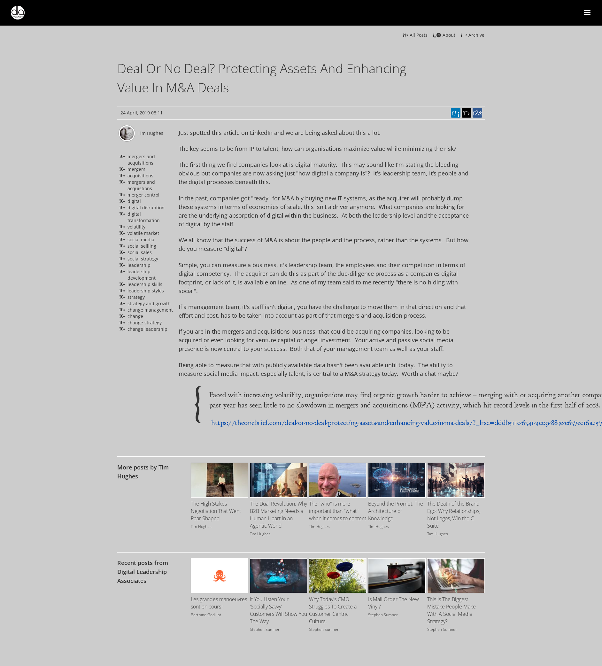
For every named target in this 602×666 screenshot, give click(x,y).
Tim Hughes (150, 133)
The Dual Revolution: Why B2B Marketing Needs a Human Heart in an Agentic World (278, 514)
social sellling (141, 246)
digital (134, 201)
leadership (138, 265)
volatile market (143, 233)
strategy (136, 297)
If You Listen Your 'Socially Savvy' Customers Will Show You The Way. (278, 610)
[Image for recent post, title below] (219, 576)
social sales (139, 252)
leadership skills (144, 284)
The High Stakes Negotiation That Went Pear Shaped (216, 511)
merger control (143, 195)
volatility (136, 227)
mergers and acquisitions (141, 159)
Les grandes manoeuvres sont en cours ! (219, 603)
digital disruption (146, 208)
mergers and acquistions (141, 185)
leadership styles (145, 291)
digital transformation (143, 217)
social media (140, 239)
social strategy (142, 259)
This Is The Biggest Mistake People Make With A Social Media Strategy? (451, 610)
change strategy (144, 323)
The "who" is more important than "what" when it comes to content (337, 511)
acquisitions (140, 176)
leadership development (141, 274)
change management (150, 310)
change (135, 316)
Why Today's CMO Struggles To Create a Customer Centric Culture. (333, 610)
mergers (136, 169)
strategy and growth (149, 303)
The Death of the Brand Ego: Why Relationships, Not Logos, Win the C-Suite (453, 514)
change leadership (147, 329)
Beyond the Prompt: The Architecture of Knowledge (395, 511)
